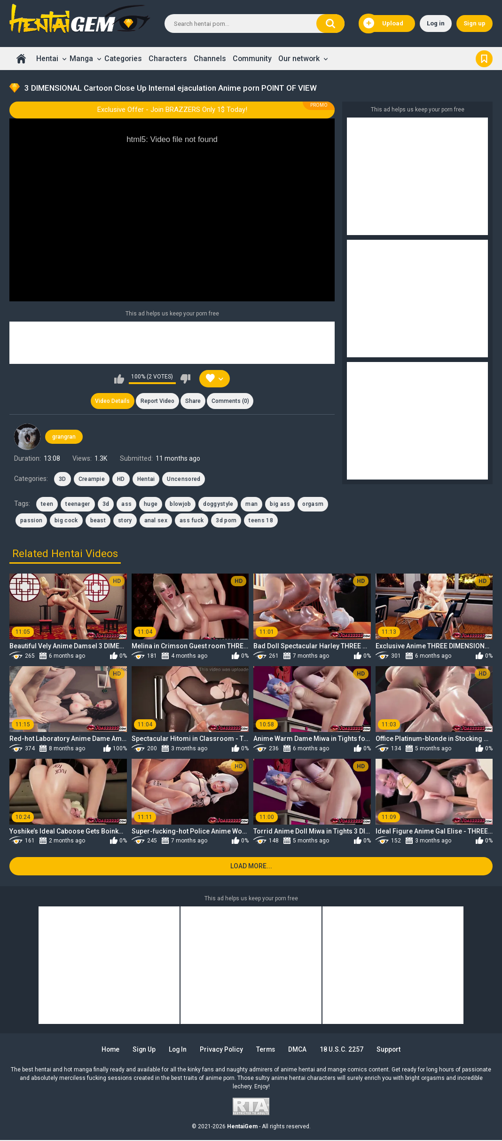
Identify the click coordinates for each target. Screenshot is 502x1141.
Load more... (251, 867)
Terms (267, 1050)
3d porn (226, 520)
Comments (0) (231, 401)
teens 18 (261, 520)
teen (47, 504)
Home (21, 58)
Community (252, 58)
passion (31, 520)
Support (391, 1050)
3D (62, 479)
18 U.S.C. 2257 (344, 1050)
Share (193, 401)
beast (98, 520)
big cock (66, 520)
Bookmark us (484, 58)
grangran (64, 437)
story (125, 520)
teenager (77, 504)
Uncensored (183, 479)
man (251, 504)
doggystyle (218, 504)
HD (121, 479)
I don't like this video (185, 379)
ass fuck (192, 520)
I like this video (119, 379)
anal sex (155, 520)
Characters (168, 58)
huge (150, 504)
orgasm (312, 504)
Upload (383, 23)
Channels (210, 58)
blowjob (180, 504)
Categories (123, 58)
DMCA (299, 1050)
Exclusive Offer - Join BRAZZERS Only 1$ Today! (172, 109)
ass (126, 504)
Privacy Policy (221, 1050)
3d (106, 504)
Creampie (91, 479)
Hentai (47, 58)
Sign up (474, 23)
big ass (280, 504)
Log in (436, 23)
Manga (81, 58)
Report (157, 401)
